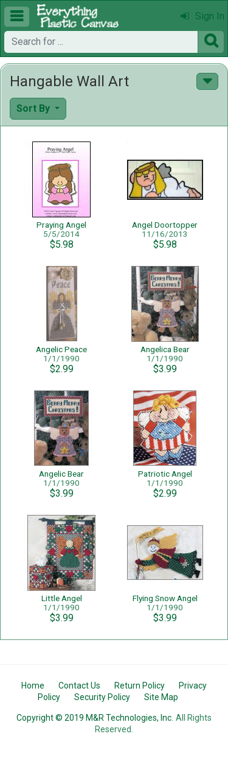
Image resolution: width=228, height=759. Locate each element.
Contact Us (79, 685)
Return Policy (139, 685)
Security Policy (102, 697)
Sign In (202, 16)
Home (32, 685)
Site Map (161, 697)
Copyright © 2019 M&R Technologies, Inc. (94, 718)
